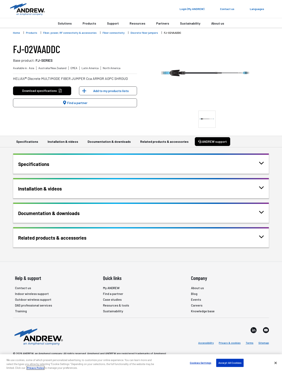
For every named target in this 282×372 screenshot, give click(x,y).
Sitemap (263, 342)
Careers (196, 305)
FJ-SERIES (44, 60)
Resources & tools (116, 305)
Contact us (23, 288)
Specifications (27, 143)
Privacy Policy (35, 367)
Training (21, 311)
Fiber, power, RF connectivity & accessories (70, 32)
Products (89, 23)
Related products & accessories (164, 143)
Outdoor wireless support (33, 299)
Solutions (65, 23)
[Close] (275, 362)
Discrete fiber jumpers (144, 32)
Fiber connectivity (114, 32)
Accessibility (206, 342)
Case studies (112, 299)
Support (113, 23)
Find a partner (75, 103)
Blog (194, 294)
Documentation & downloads (109, 143)
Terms (249, 342)
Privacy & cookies (230, 342)
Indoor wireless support (32, 294)
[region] (141, 363)
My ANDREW (111, 288)
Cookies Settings (200, 362)
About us (217, 23)
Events (196, 299)
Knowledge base (203, 311)
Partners (162, 23)
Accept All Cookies (229, 362)
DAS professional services (33, 305)
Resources (137, 23)
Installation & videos (63, 143)
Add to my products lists (111, 91)
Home (16, 32)
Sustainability (190, 23)
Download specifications (42, 91)
